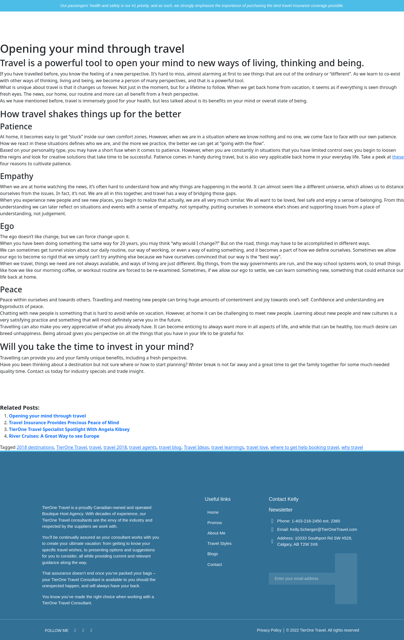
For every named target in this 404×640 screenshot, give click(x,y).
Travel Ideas (196, 447)
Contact (336, 26)
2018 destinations (35, 447)
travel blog (170, 447)
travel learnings (227, 447)
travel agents (143, 447)
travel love (257, 447)
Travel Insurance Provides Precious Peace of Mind (64, 422)
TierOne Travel (71, 447)
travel (95, 447)
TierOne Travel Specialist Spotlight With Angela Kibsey (69, 429)
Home (207, 26)
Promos (229, 26)
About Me (255, 26)
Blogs (315, 26)
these (398, 157)
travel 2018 (115, 447)
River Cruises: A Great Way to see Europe (54, 436)
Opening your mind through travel (47, 416)
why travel (352, 447)
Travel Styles (287, 26)
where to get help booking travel (304, 447)
